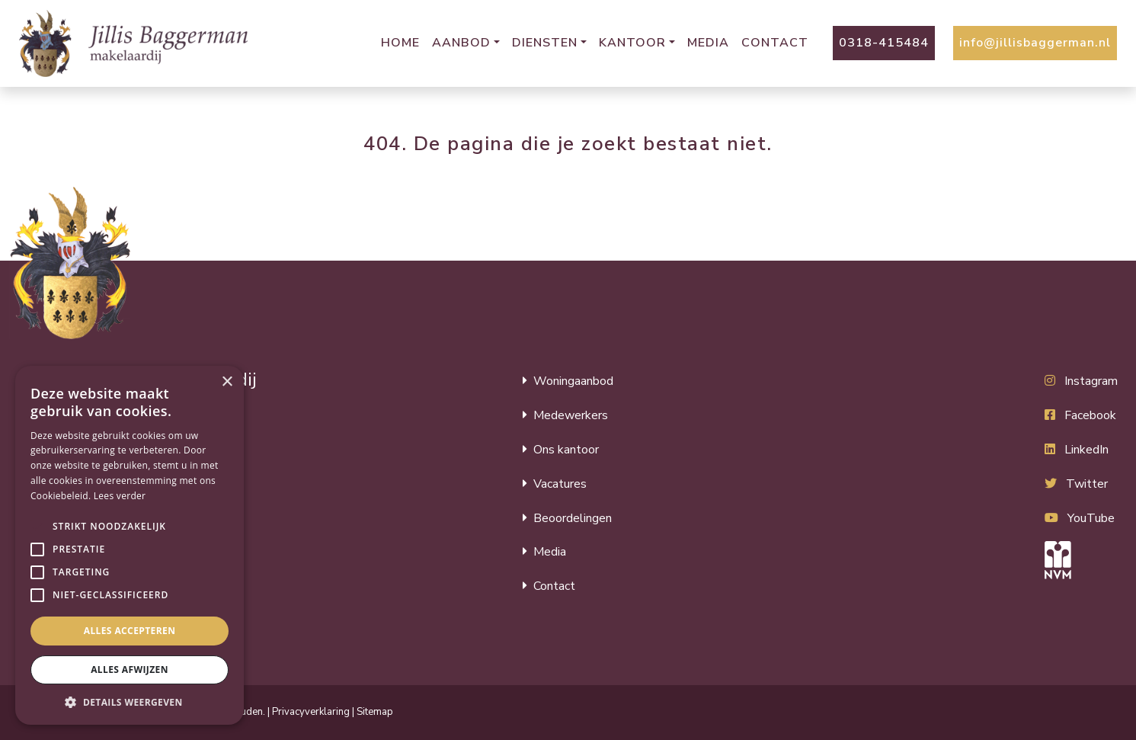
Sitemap (375, 712)
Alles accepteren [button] (130, 630)
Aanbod (461, 42)
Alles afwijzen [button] (129, 669)
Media (708, 42)
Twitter (1087, 484)
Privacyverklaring (311, 712)
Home (400, 42)
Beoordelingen (572, 518)
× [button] (226, 382)
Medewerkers (570, 415)
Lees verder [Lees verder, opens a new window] (120, 495)
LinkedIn (1086, 449)
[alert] (129, 545)
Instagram (1091, 381)
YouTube (1091, 518)
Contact (774, 42)
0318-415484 (884, 42)
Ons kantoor (566, 449)
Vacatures (560, 484)
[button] (37, 526)
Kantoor (632, 42)
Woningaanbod (573, 381)
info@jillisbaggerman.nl (1035, 42)
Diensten (545, 42)
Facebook (1090, 415)
